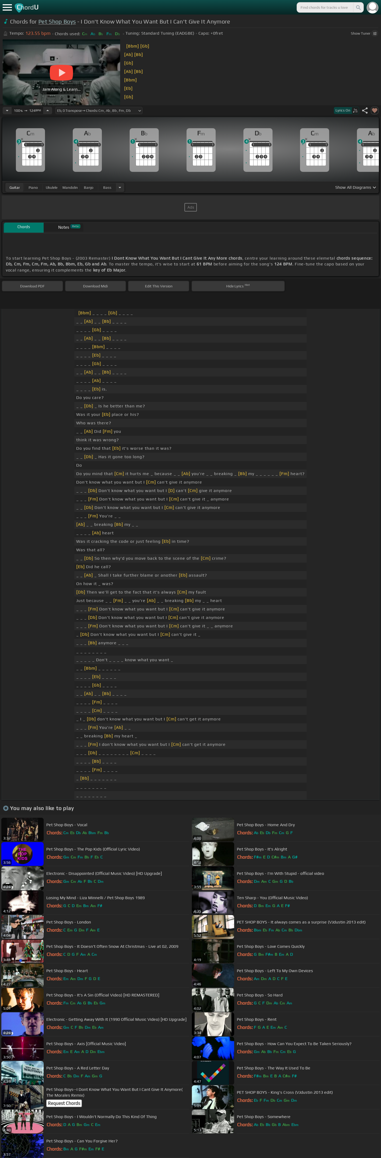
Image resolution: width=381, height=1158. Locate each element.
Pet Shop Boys (57, 21)
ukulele (51, 187)
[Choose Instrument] (120, 187)
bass (107, 187)
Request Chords (64, 1103)
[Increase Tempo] (47, 110)
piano (33, 187)
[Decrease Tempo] (7, 110)
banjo (88, 187)
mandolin (70, 187)
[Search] (358, 7)
